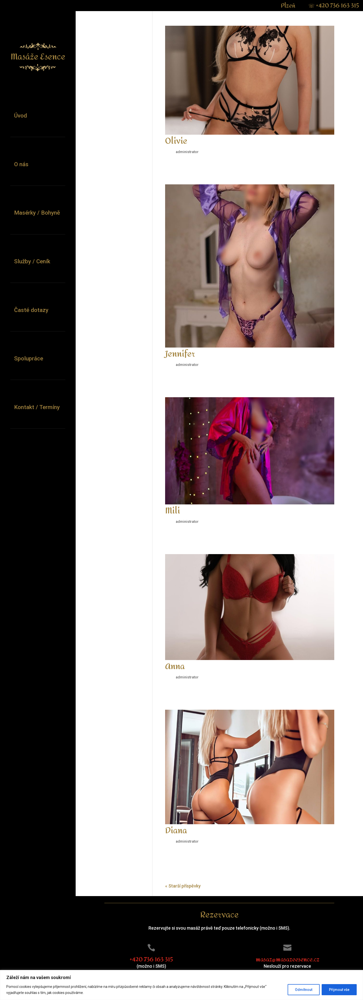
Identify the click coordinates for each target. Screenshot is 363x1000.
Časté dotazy (31, 310)
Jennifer (180, 354)
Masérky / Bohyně (37, 212)
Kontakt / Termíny (37, 407)
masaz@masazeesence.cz (287, 959)
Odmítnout (303, 990)
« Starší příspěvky (183, 886)
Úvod (20, 115)
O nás (21, 164)
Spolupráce (28, 358)
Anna (175, 666)
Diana (176, 831)
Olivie (176, 141)
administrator (187, 152)
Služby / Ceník (32, 261)
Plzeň (289, 6)
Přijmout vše (339, 990)
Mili (172, 511)
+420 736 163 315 (333, 6)
